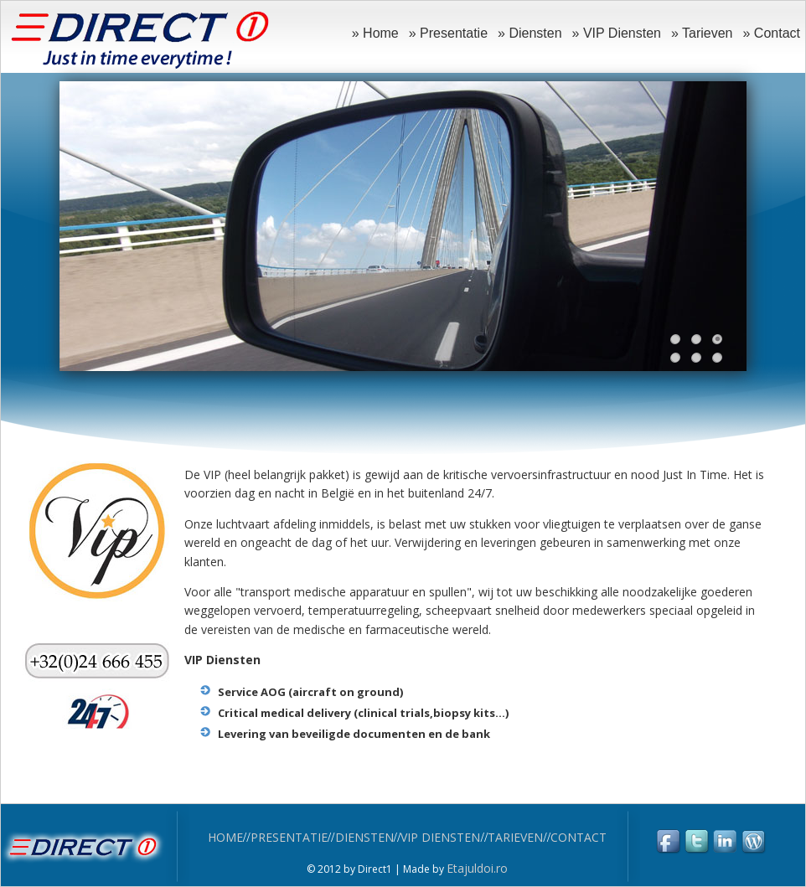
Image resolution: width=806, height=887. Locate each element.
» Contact (771, 33)
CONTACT (578, 837)
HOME (225, 837)
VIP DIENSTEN (440, 837)
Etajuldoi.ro (477, 868)
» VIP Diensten (616, 33)
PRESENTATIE (289, 837)
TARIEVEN (515, 837)
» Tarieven (702, 33)
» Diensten (530, 33)
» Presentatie (448, 33)
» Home (375, 33)
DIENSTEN (364, 837)
